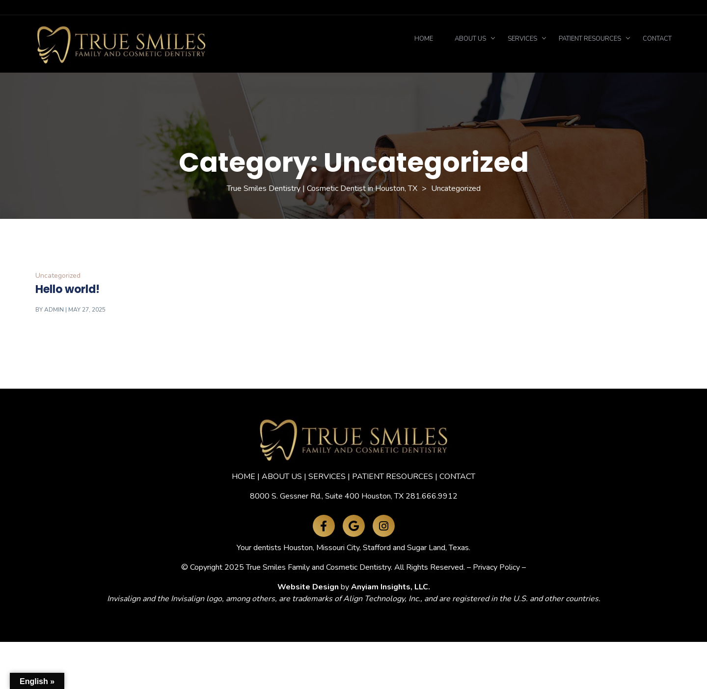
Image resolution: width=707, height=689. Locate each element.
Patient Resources (590, 38)
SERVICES (327, 476)
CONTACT (457, 476)
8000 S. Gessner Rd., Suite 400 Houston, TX (327, 496)
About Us (470, 38)
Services (522, 38)
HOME (243, 476)
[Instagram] (384, 526)
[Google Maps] (354, 526)
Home (423, 38)
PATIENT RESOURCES (392, 476)
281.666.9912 (432, 496)
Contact (657, 38)
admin (54, 310)
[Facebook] (324, 526)
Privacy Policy (496, 567)
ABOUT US (282, 476)
